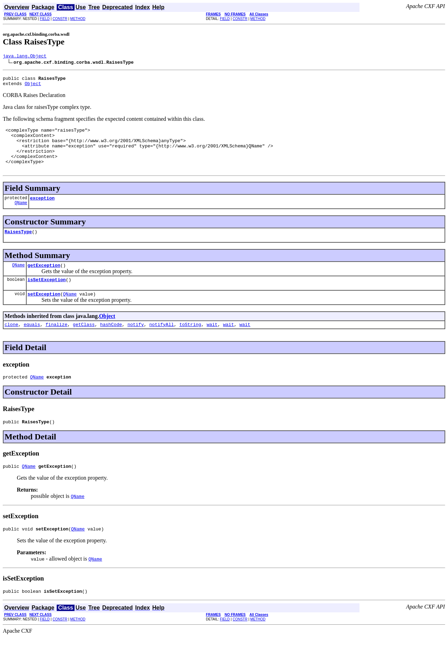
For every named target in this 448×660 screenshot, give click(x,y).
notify (135, 342)
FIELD (45, 19)
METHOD (77, 19)
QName (21, 216)
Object (32, 86)
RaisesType (18, 245)
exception (42, 210)
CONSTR (59, 19)
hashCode (111, 342)
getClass (83, 342)
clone (11, 342)
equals (32, 342)
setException (44, 310)
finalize (56, 342)
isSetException (47, 295)
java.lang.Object (25, 57)
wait (211, 342)
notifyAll (161, 342)
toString (190, 342)
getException (44, 280)
